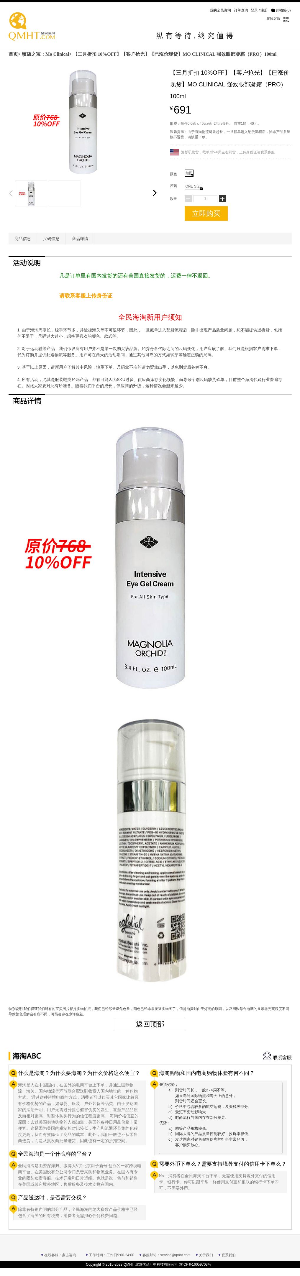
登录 (254, 10)
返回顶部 (150, 1024)
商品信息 (22, 238)
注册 (264, 10)
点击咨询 (69, 1255)
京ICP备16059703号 (195, 1264)
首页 (13, 54)
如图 (189, 173)
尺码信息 (51, 238)
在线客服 (273, 19)
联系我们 (229, 1255)
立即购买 (206, 213)
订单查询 (241, 10)
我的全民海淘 (220, 10)
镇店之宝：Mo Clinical (45, 54)
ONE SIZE (194, 187)
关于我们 (206, 1255)
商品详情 (80, 238)
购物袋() (281, 10)
